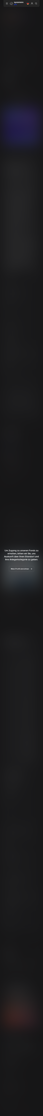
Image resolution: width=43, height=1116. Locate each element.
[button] (28, 3)
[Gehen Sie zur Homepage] (16, 3)
